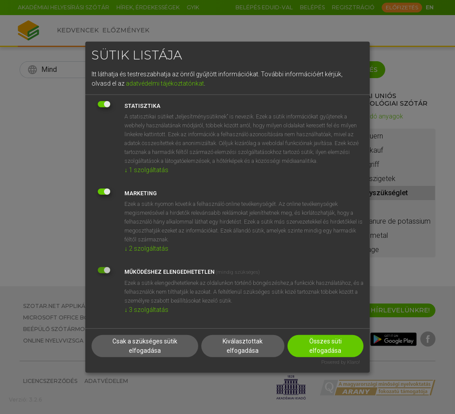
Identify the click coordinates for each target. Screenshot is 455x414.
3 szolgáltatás (146, 309)
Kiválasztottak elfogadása (243, 346)
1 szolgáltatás (146, 169)
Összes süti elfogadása (325, 346)
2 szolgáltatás (146, 248)
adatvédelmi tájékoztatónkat (165, 83)
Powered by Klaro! (340, 362)
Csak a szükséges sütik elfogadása (144, 346)
